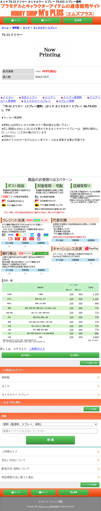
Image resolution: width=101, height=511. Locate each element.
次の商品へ (75, 355)
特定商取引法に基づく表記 (17, 477)
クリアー (50, 97)
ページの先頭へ (91, 409)
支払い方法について (13, 460)
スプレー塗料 (66, 101)
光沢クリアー (29, 97)
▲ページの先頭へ (90, 485)
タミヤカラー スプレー (45, 27)
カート (46, 20)
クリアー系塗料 (72, 97)
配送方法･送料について (15, 468)
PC (61, 501)
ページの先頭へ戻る (89, 363)
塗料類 (15, 27)
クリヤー (8, 97)
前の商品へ (26, 355)
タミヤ (26, 27)
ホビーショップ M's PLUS (49, 507)
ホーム (15, 20)
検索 (77, 20)
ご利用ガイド (37, 348)
